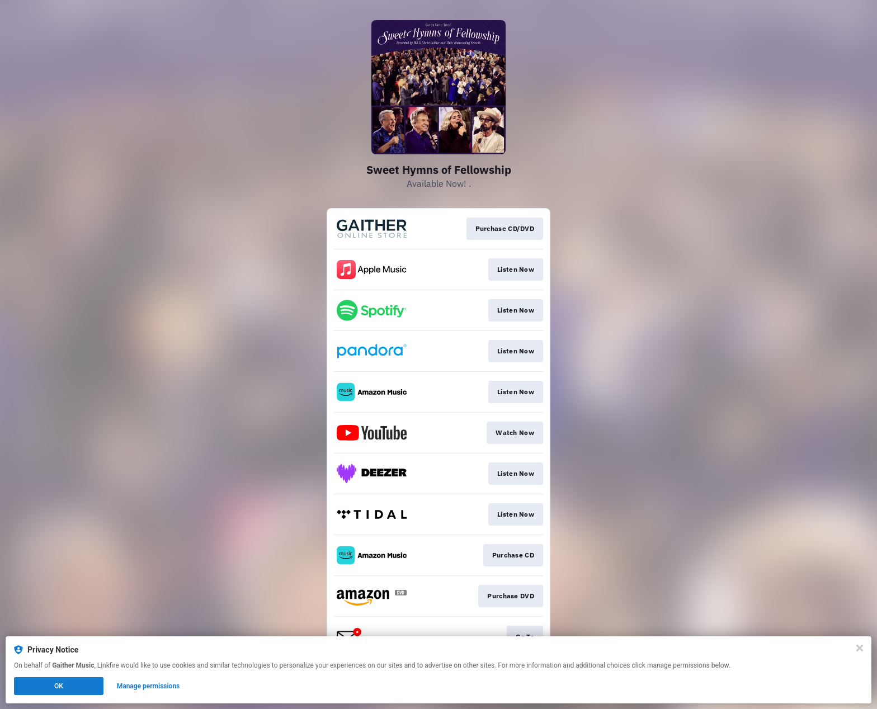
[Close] (860, 648)
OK (58, 686)
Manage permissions (148, 686)
